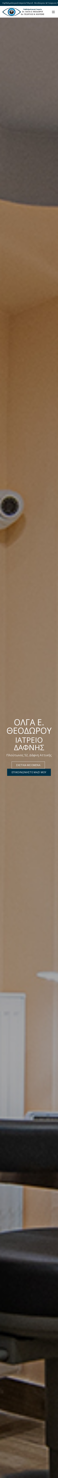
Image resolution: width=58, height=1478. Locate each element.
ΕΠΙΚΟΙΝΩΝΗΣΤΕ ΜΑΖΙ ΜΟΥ (29, 772)
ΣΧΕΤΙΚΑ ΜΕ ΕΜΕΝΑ (28, 765)
